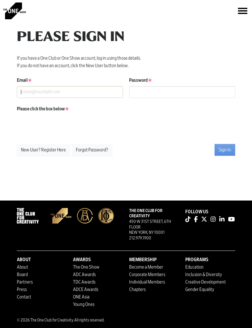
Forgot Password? (92, 149)
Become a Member (146, 267)
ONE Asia (81, 296)
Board (22, 274)
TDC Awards (84, 281)
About (22, 267)
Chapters (137, 289)
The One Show (86, 267)
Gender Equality (199, 289)
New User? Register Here (43, 149)
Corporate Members (147, 274)
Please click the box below (43, 108)
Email (24, 80)
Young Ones (83, 304)
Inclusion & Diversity (203, 274)
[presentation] (64, 127)
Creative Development (205, 281)
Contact (24, 296)
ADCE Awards (85, 289)
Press (22, 289)
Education (194, 267)
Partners (25, 281)
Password (140, 80)
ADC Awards (84, 274)
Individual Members (147, 281)
